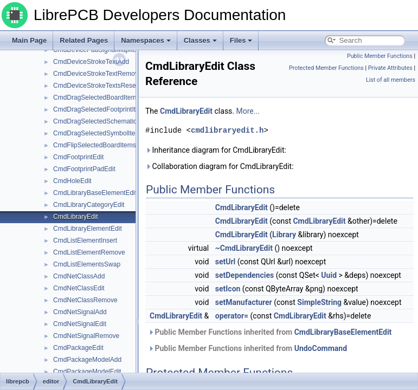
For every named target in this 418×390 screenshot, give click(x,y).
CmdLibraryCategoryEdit (88, 205)
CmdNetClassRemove (85, 300)
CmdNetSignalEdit (79, 324)
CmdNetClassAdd (79, 276)
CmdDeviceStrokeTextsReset (95, 85)
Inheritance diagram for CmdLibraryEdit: (215, 150)
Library (284, 234)
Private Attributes (390, 68)
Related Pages (84, 40)
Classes (200, 40)
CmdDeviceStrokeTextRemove (97, 73)
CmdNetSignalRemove (86, 336)
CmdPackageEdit (78, 348)
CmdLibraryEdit (75, 216)
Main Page (29, 40)
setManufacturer (243, 302)
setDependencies (244, 275)
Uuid (329, 275)
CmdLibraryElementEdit (87, 228)
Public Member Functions (380, 56)
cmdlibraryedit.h (227, 130)
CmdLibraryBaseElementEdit (95, 193)
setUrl (225, 261)
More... (248, 111)
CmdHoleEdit (72, 181)
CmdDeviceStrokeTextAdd (91, 62)
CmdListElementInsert (85, 240)
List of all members (390, 79)
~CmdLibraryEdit (244, 248)
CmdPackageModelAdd (87, 359)
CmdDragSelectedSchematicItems (102, 121)
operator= (231, 315)
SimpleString (319, 302)
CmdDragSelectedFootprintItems (100, 109)
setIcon (228, 288)
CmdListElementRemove (89, 252)
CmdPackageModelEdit (87, 371)
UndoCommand (320, 348)
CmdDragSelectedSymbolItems (98, 133)
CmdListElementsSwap (86, 264)
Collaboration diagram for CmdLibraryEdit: (219, 166)
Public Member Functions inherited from (269, 332)
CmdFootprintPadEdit (84, 169)
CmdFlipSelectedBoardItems (94, 145)
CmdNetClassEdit (79, 288)
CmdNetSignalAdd (80, 312)
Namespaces (146, 40)
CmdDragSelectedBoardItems (96, 97)
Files (241, 40)
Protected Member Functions (326, 68)
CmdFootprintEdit (78, 157)
